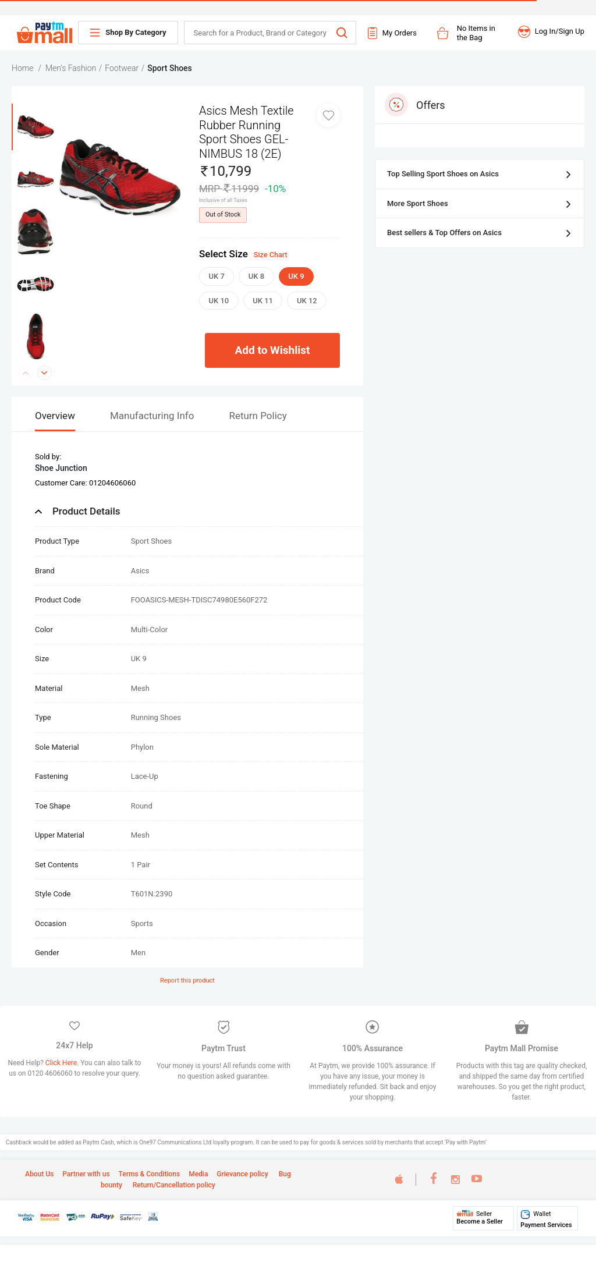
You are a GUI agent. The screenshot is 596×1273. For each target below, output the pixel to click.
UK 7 (217, 276)
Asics (140, 570)
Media (198, 1174)
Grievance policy (242, 1174)
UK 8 (256, 276)
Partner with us (85, 1174)
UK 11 (263, 300)
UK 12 (307, 300)
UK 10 (219, 300)
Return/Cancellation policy (173, 1185)
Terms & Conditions (149, 1174)
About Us (39, 1174)
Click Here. (62, 1063)
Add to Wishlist (272, 350)
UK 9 (296, 276)
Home (22, 68)
